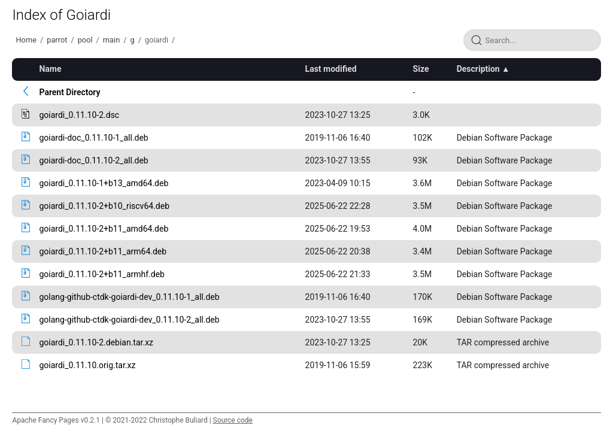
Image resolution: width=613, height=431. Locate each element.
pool (85, 39)
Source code (233, 420)
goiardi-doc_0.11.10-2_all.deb (93, 160)
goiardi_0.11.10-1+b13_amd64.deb (103, 183)
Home (26, 39)
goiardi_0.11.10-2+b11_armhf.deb (102, 274)
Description (478, 69)
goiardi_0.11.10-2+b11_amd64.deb (103, 228)
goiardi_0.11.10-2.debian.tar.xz (96, 342)
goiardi (156, 39)
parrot (57, 39)
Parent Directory (69, 92)
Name (50, 69)
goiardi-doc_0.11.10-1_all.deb (93, 137)
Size (421, 69)
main (111, 39)
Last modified (331, 69)
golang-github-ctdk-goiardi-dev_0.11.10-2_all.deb (129, 319)
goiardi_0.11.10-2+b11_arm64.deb (102, 251)
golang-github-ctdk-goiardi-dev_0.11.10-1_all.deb (129, 297)
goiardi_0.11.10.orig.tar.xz (87, 365)
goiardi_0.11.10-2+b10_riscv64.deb (104, 206)
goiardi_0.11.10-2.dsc (79, 115)
